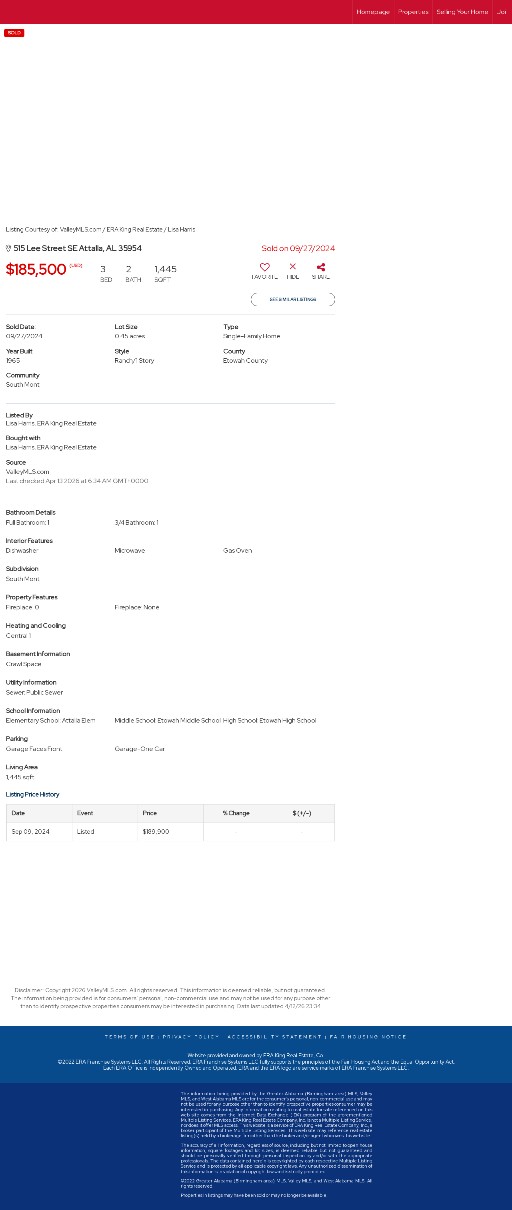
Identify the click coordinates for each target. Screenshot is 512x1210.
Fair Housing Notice (368, 1037)
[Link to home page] (10, 12)
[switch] (265, 274)
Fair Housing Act (360, 1061)
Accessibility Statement (275, 1037)
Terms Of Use (130, 1037)
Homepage (373, 12)
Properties (413, 12)
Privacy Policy (191, 1037)
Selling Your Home (462, 12)
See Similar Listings (293, 299)
